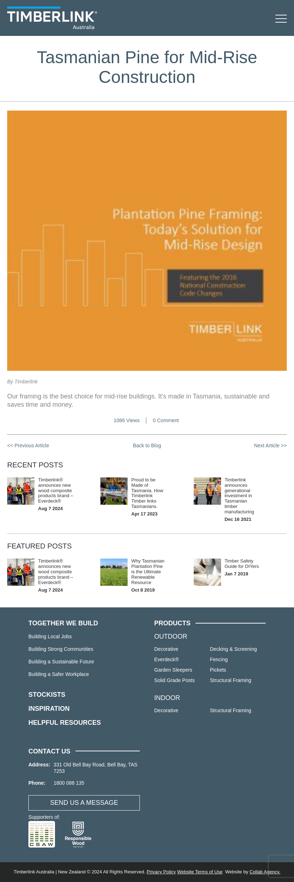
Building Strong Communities (60, 649)
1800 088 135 (69, 783)
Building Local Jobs (50, 636)
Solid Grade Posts (174, 680)
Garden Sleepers (173, 669)
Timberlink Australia (52, 17)
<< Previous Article (28, 445)
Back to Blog (147, 445)
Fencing (219, 659)
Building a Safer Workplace (58, 674)
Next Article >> (270, 445)
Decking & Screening (233, 649)
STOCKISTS (46, 694)
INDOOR (167, 697)
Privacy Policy (161, 871)
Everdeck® (166, 659)
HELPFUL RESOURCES (64, 722)
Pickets (218, 669)
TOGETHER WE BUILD (63, 623)
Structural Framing (230, 680)
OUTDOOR (170, 636)
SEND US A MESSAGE (84, 802)
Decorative (166, 649)
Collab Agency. (264, 871)
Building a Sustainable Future (61, 661)
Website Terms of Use (200, 871)
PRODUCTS (172, 623)
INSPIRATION (49, 708)
